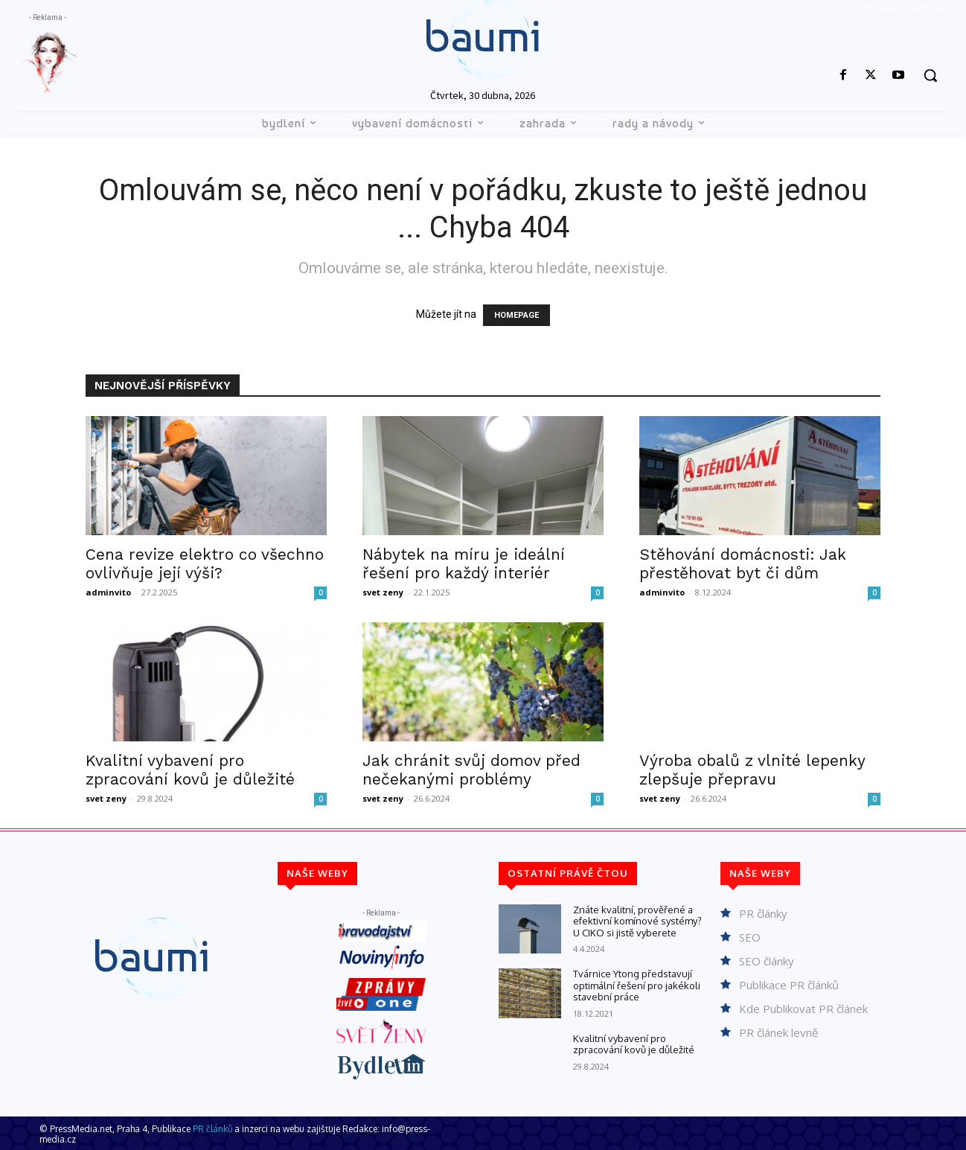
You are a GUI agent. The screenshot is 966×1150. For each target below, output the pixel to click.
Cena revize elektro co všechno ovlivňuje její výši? (205, 563)
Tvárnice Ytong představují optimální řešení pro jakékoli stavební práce (636, 985)
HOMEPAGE (516, 315)
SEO (750, 937)
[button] (930, 75)
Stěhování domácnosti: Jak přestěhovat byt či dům (742, 563)
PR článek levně (778, 1032)
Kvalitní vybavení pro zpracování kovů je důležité (190, 769)
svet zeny (382, 592)
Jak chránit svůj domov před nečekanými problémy (471, 769)
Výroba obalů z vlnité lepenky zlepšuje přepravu (752, 769)
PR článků (212, 1128)
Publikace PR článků (789, 984)
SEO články (766, 960)
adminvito (108, 592)
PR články (763, 913)
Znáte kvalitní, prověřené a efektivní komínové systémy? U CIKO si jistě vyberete (637, 921)
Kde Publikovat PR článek (803, 1008)
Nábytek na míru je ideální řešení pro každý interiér (463, 563)
